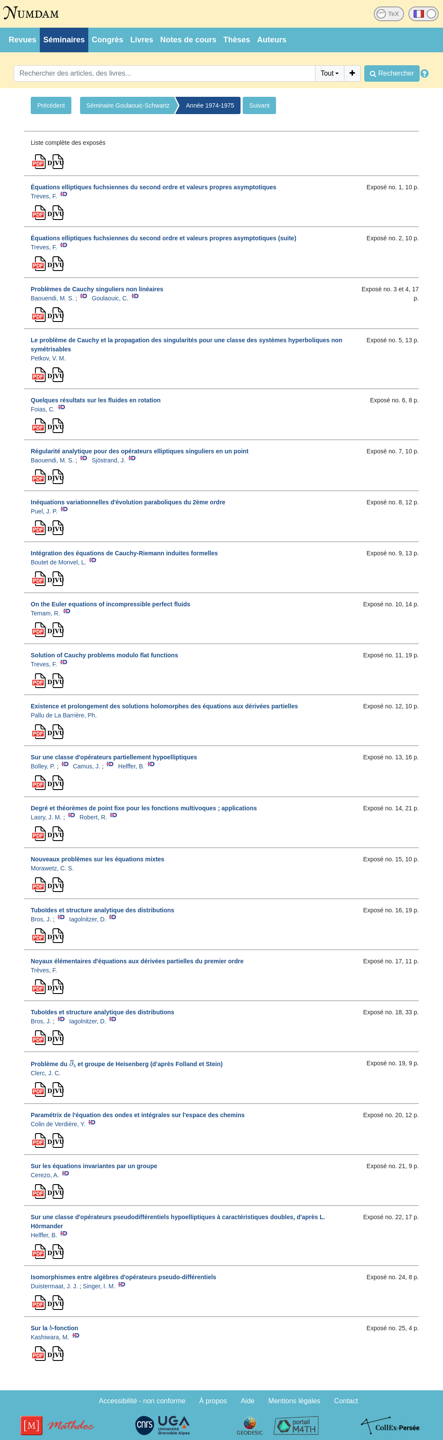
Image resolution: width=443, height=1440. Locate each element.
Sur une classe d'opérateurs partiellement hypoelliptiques (114, 757)
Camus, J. (86, 766)
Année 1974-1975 (210, 105)
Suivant (259, 105)
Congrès (107, 39)
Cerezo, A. (45, 1175)
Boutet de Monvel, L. (58, 562)
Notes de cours (188, 39)
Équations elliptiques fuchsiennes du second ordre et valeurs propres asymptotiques (153, 187)
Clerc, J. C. (46, 1073)
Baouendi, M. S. (52, 298)
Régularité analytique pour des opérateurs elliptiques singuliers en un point (139, 451)
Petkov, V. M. (48, 358)
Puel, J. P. (44, 511)
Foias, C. (43, 409)
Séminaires (64, 39)
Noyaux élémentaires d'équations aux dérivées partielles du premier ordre (137, 961)
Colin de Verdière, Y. (58, 1124)
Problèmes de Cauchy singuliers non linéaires (97, 289)
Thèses (236, 39)
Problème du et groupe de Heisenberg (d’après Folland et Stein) (127, 1064)
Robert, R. (93, 817)
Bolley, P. (43, 766)
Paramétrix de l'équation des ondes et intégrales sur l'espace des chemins (138, 1115)
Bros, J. (41, 919)
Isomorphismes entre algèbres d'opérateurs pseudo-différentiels (123, 1277)
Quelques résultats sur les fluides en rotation (96, 400)
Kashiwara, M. (50, 1337)
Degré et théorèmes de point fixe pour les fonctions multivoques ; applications (144, 808)
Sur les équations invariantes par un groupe (94, 1166)
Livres (141, 39)
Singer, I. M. (99, 1286)
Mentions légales (294, 1401)
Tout (327, 73)
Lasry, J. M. (46, 817)
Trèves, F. (44, 970)
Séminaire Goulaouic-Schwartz (128, 105)
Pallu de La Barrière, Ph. (64, 715)
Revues (22, 39)
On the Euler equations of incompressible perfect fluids (110, 604)
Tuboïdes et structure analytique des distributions (102, 910)
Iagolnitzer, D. (87, 919)
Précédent (51, 105)
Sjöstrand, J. (108, 460)
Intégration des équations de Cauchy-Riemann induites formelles (124, 553)
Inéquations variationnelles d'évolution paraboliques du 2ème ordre (128, 502)
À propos (213, 1401)
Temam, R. (45, 613)
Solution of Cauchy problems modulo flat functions (104, 655)
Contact (346, 1401)
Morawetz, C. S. (52, 868)
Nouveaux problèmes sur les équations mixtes (97, 859)
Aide (247, 1401)
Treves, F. (44, 196)
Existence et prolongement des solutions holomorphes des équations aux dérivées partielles (164, 706)
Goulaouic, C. (110, 298)
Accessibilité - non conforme (142, 1401)
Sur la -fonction (54, 1328)
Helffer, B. (131, 766)
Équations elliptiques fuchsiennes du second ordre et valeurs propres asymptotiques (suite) (163, 238)
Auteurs (271, 39)
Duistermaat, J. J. (54, 1286)
